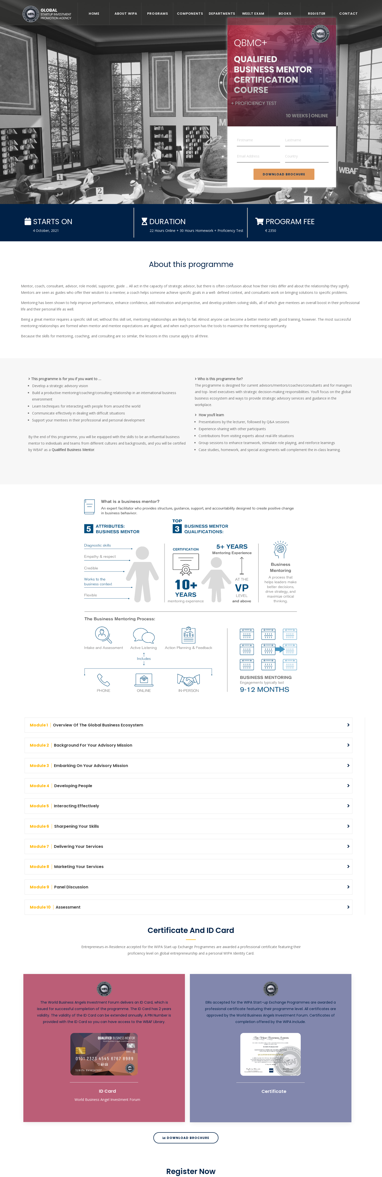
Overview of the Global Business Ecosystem (86, 725)
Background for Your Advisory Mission (81, 745)
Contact (348, 13)
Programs (157, 13)
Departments (222, 13)
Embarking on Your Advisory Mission (79, 765)
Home (94, 13)
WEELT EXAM (253, 13)
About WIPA (126, 13)
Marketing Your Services (67, 866)
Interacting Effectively (64, 806)
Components (190, 13)
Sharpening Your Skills (64, 826)
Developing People (61, 786)
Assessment (55, 907)
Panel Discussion (59, 886)
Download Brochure (284, 174)
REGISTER (317, 13)
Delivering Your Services (66, 846)
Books (285, 13)
